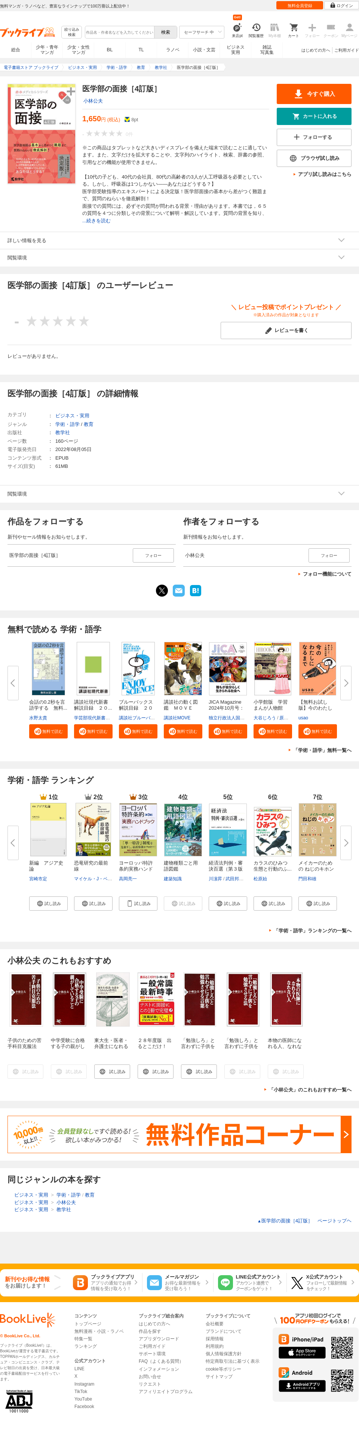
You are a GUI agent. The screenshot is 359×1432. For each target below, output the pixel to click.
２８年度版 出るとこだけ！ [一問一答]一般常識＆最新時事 (156, 1049)
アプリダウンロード (159, 1338)
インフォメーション (159, 1369)
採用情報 (215, 1338)
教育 (88, 424)
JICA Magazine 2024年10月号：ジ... (226, 708)
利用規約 (215, 1346)
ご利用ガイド (346, 50)
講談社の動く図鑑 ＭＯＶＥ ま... (181, 708)
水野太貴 (38, 717)
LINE (79, 1368)
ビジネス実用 (236, 50)
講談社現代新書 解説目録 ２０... (93, 705)
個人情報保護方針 (224, 1353)
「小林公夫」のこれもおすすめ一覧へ (310, 1090)
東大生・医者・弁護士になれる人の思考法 (111, 1046)
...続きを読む (96, 220)
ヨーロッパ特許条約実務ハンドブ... (136, 869)
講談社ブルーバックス (141, 717)
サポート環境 (152, 1353)
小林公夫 (93, 101)
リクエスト (150, 1384)
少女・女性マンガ (78, 50)
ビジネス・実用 (72, 415)
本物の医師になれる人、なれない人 (285, 1046)
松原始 (260, 878)
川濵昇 (215, 878)
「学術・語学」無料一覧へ (322, 750)
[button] (48, 731)
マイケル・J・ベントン (97, 878)
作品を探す (150, 1331)
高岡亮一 (128, 878)
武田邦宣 (234, 878)
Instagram (84, 1384)
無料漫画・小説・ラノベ (99, 1331)
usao (303, 717)
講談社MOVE (177, 717)
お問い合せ (150, 1376)
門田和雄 (307, 878)
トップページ (87, 1323)
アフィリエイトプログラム (166, 1391)
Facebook (84, 1406)
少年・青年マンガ (47, 50)
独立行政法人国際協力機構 (236, 717)
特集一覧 (83, 1338)
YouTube (83, 1399)
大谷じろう (265, 717)
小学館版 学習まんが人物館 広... (271, 708)
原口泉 (286, 717)
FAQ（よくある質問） (161, 1361)
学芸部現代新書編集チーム (101, 717)
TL (141, 49)
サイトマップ (219, 1376)
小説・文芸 (204, 49)
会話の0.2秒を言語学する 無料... (48, 705)
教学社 (62, 432)
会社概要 (215, 1323)
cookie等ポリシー (223, 1369)
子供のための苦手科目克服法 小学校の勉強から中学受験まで (24, 1049)
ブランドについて (224, 1331)
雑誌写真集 (267, 50)
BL (110, 49)
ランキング (85, 1346)
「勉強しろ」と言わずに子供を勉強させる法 (241, 1046)
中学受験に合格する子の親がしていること (68, 1046)
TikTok (80, 1391)
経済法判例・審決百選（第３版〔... (226, 869)
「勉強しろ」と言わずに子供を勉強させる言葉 (198, 1046)
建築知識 (173, 878)
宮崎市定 (38, 878)
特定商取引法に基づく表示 (233, 1361)
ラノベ (173, 49)
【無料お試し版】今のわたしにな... (315, 708)
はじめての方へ (315, 50)
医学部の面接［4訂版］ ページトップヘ (304, 1221)
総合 (15, 49)
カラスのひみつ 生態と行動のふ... (273, 866)
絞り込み (71, 32)
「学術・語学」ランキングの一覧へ (313, 930)
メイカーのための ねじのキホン (316, 866)
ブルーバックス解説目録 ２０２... (136, 708)
